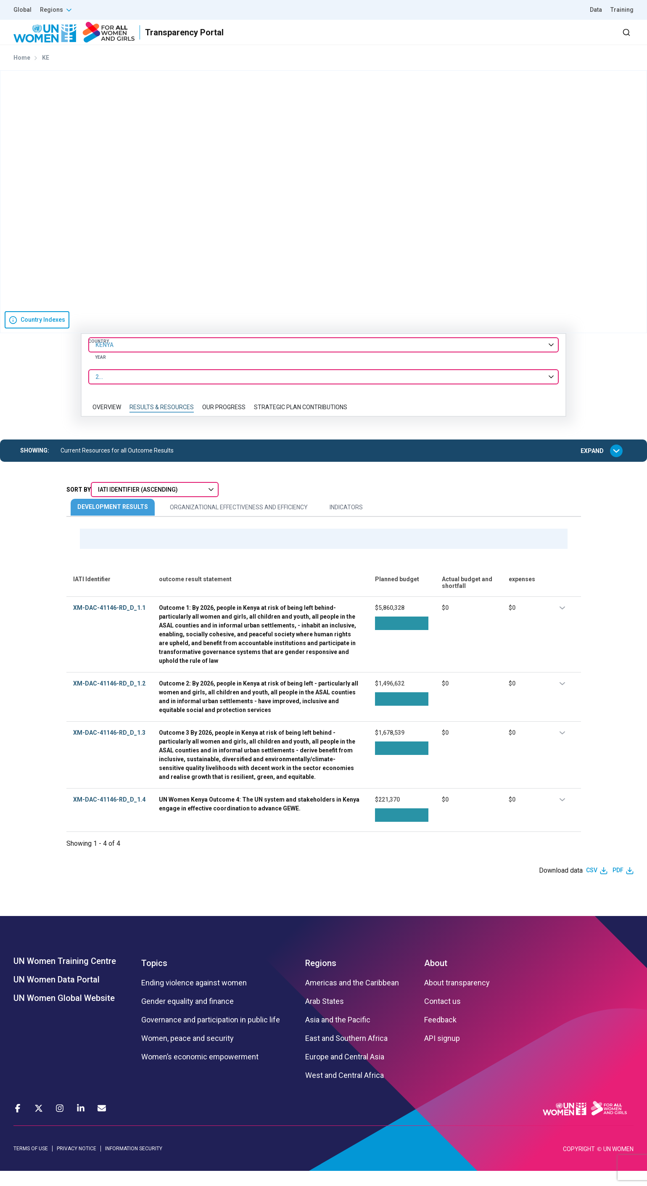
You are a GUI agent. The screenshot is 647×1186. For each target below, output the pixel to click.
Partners (466, 39)
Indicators (346, 522)
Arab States (324, 1016)
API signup (442, 1053)
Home (21, 72)
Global (22, 9)
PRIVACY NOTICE (76, 1163)
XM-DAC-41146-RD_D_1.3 (109, 747)
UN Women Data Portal (56, 994)
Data (596, 9)
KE (45, 72)
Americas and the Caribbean (352, 998)
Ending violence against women (194, 998)
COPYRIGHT (579, 1164)
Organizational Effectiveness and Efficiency (239, 522)
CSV (591, 885)
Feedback (440, 1035)
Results (420, 39)
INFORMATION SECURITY (133, 1163)
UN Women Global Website (64, 1013)
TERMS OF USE (30, 1163)
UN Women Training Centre (64, 976)
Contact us (442, 1016)
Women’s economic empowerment (200, 1072)
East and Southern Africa (346, 1053)
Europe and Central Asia (344, 1072)
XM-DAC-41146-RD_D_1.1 (109, 622)
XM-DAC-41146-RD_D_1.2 (109, 698)
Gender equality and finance (187, 1016)
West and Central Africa (344, 1090)
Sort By (78, 504)
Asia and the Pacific (337, 1035)
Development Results (112, 522)
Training (622, 9)
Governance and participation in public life (210, 1035)
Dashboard (585, 39)
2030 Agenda (520, 39)
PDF (618, 885)
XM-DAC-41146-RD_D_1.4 (109, 814)
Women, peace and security (187, 1053)
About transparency (457, 998)
